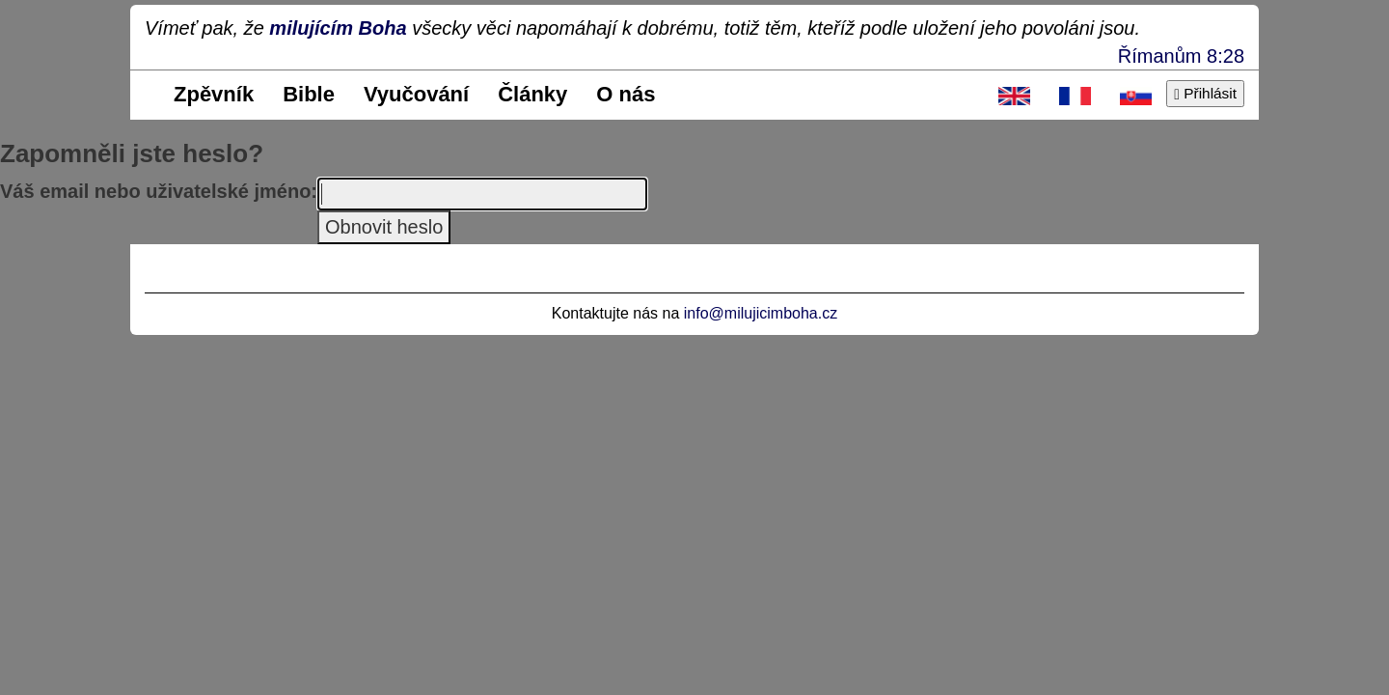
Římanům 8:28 (1181, 56)
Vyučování (416, 94)
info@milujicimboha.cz (760, 313)
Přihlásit (1205, 93)
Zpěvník (214, 94)
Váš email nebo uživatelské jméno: (158, 191)
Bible (309, 94)
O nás (625, 94)
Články (532, 94)
